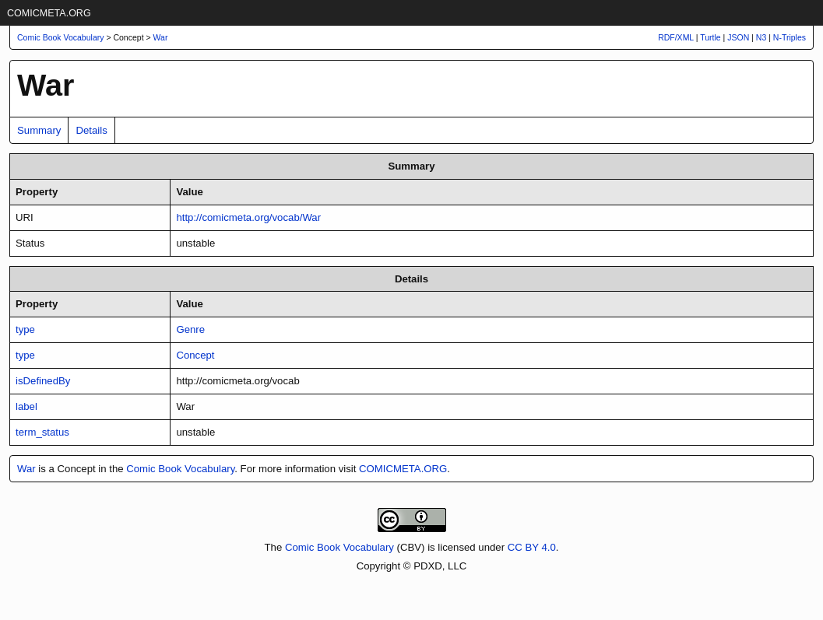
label (26, 406)
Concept (195, 355)
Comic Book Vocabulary (180, 469)
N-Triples (789, 37)
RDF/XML (676, 37)
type (25, 329)
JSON (738, 37)
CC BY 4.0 (532, 547)
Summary (39, 130)
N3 (761, 37)
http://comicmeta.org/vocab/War (248, 217)
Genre (190, 329)
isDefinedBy (43, 381)
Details (91, 130)
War (160, 37)
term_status (42, 432)
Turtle (710, 37)
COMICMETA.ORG (49, 13)
